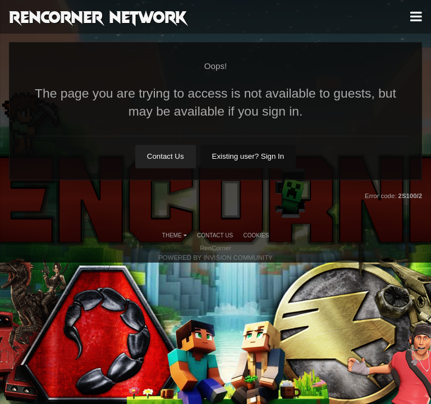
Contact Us (165, 156)
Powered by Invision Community (215, 257)
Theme (174, 235)
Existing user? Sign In (248, 156)
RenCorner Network (98, 16)
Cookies (256, 235)
